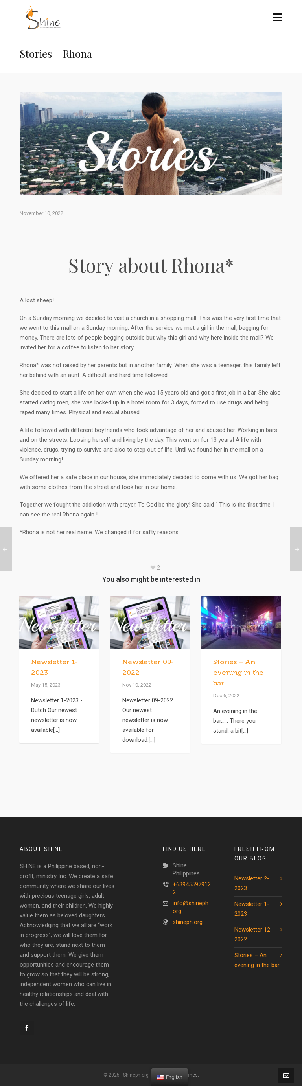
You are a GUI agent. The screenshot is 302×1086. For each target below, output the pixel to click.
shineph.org (188, 922)
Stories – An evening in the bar (238, 672)
